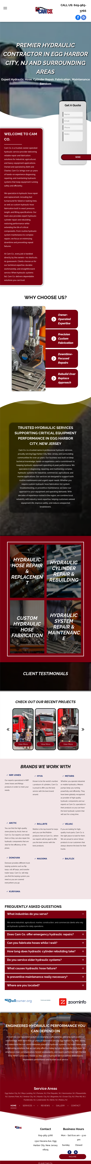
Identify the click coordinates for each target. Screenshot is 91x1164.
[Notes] (73, 136)
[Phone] (73, 127)
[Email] (73, 121)
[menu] (5, 8)
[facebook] (78, 18)
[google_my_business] (83, 18)
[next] (83, 729)
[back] (8, 729)
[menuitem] (14, 1105)
